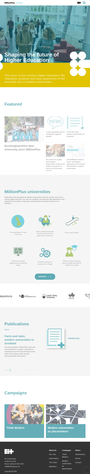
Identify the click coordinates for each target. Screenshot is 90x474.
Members (45, 285)
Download (73, 346)
